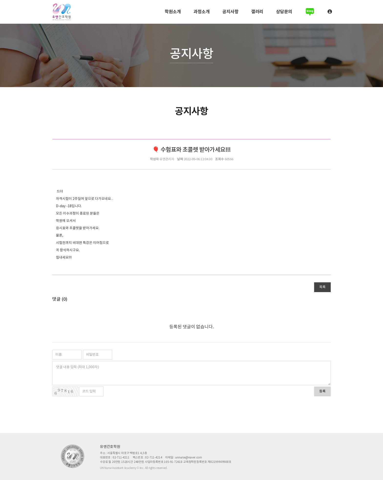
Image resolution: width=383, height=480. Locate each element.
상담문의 (284, 11)
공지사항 (230, 11)
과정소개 (201, 11)
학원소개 (173, 11)
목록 (322, 287)
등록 (322, 391)
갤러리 (257, 11)
